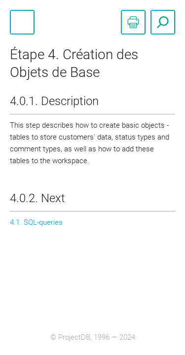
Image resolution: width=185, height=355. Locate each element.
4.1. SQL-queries (36, 222)
